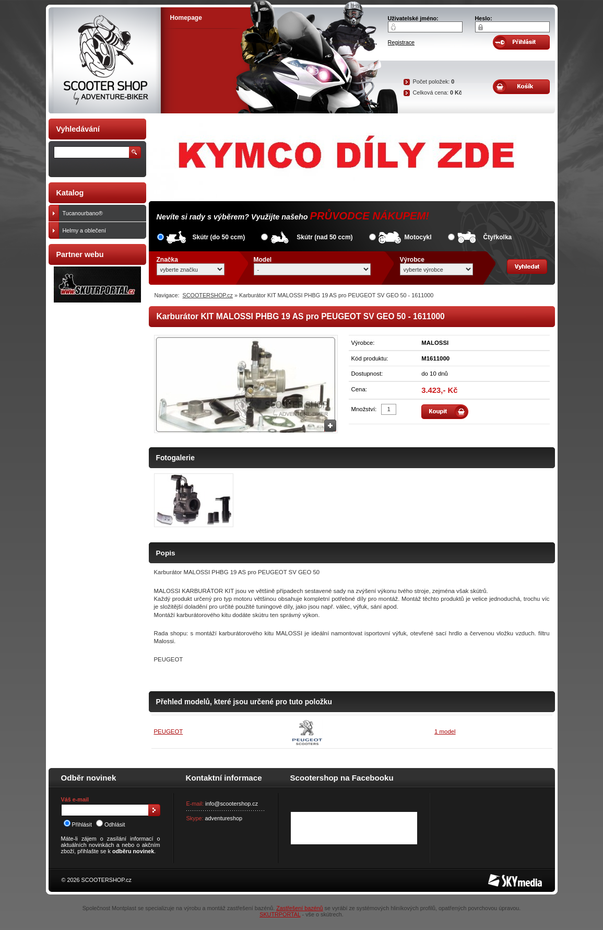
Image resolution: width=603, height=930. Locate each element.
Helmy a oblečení (102, 230)
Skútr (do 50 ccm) (219, 237)
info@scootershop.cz (231, 803)
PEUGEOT (168, 731)
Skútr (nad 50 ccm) (324, 237)
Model (263, 259)
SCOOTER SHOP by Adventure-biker (105, 60)
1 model (445, 731)
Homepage (186, 17)
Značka (167, 259)
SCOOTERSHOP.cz (208, 295)
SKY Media (502, 877)
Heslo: (483, 18)
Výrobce (412, 259)
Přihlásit (78, 824)
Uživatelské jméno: (413, 18)
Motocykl (418, 237)
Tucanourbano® (102, 213)
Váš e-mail (75, 799)
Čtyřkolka (497, 237)
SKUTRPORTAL (279, 914)
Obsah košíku (521, 86)
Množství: (364, 409)
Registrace (401, 42)
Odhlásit (110, 824)
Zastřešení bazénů (299, 908)
